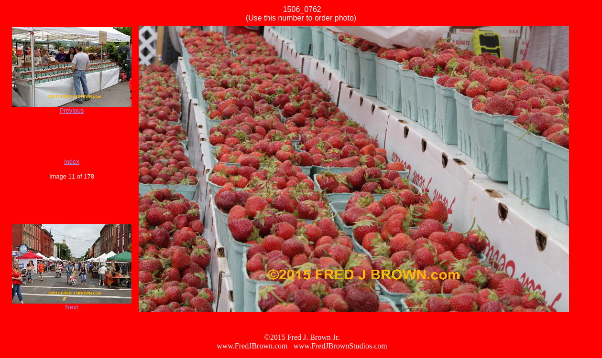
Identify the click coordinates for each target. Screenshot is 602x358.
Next (72, 307)
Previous (72, 110)
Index (71, 161)
